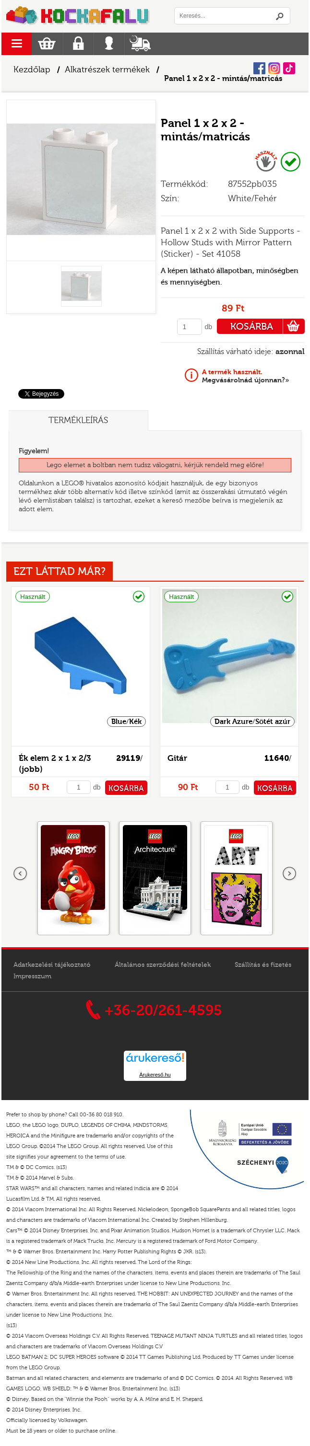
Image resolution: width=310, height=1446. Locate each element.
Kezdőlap (31, 70)
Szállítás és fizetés (263, 965)
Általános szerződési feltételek (163, 965)
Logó (78, 16)
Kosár (47, 44)
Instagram (274, 68)
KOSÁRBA (267, 326)
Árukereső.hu (154, 1075)
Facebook (259, 68)
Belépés (109, 44)
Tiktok (289, 68)
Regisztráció (78, 44)
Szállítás (140, 44)
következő (289, 874)
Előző (20, 874)
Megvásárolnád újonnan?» (245, 376)
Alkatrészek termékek (107, 70)
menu (16, 44)
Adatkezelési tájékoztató (52, 965)
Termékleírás (78, 420)
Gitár (177, 758)
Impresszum (32, 976)
